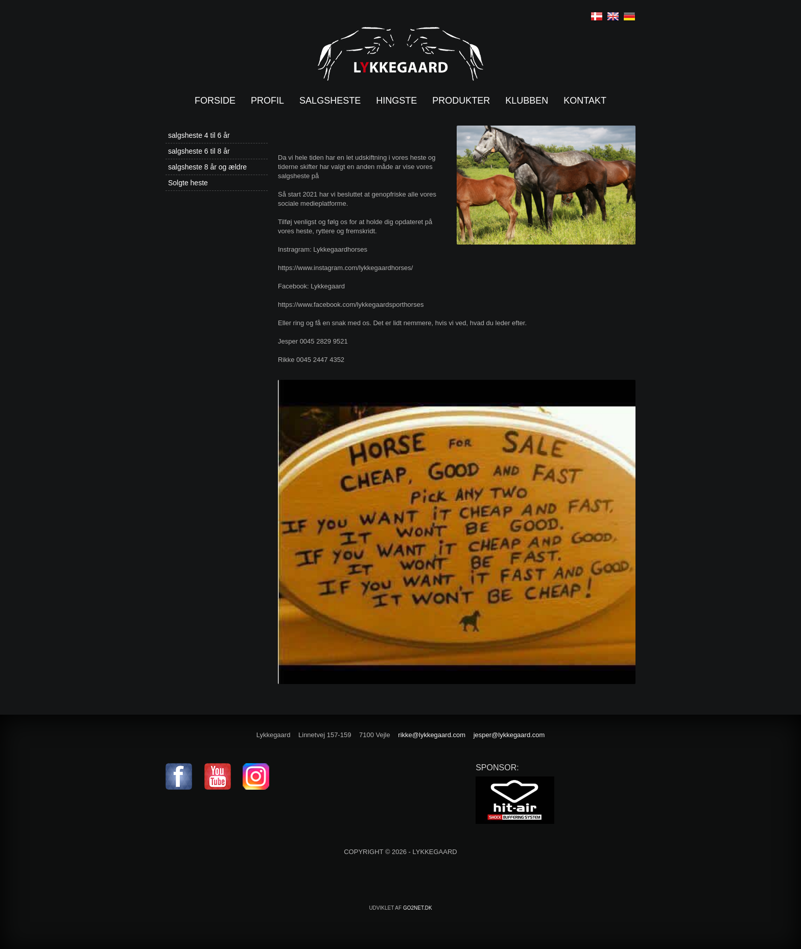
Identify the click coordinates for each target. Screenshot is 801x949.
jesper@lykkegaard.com (509, 735)
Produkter (461, 100)
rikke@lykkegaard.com (431, 735)
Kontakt (584, 100)
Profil (267, 100)
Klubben (526, 100)
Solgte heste (188, 183)
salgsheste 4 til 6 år (199, 135)
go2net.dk (417, 908)
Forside (215, 100)
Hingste (396, 100)
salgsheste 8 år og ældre (207, 167)
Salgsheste (330, 100)
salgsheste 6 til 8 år (199, 151)
